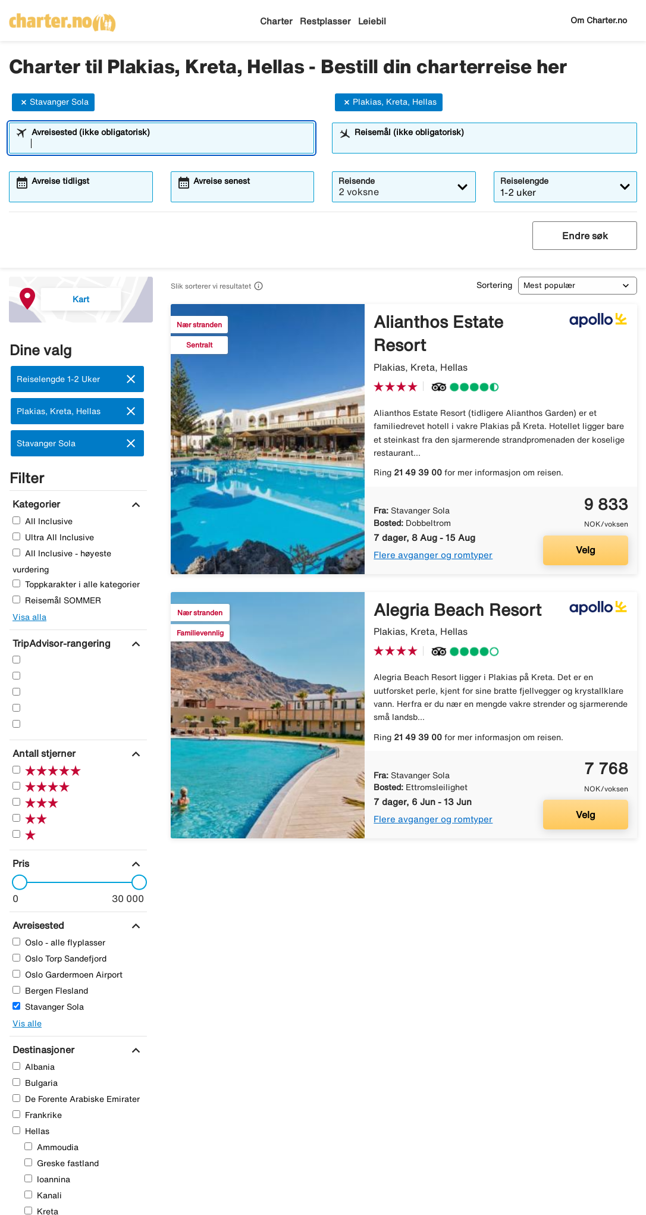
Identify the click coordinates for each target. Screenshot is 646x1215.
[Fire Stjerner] (16, 675)
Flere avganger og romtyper (433, 554)
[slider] (16, 882)
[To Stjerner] (16, 708)
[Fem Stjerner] (16, 659)
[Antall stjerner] (43, 753)
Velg (585, 550)
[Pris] (19, 863)
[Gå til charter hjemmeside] (62, 18)
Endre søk (585, 235)
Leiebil (372, 21)
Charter (276, 21)
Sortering (494, 285)
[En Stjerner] (16, 724)
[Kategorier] (35, 504)
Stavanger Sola (53, 102)
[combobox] (169, 143)
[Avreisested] (37, 925)
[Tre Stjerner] (16, 692)
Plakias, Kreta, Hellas (389, 102)
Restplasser (325, 21)
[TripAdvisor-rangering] (60, 643)
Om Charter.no (598, 20)
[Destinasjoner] (42, 1049)
